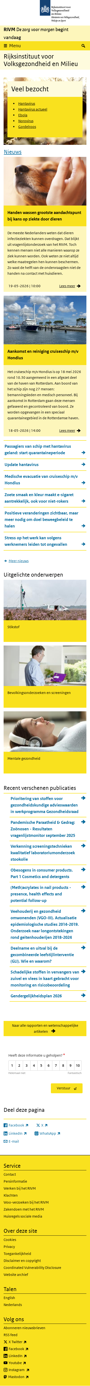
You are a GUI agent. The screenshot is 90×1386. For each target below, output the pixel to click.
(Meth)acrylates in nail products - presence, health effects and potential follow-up (41, 894)
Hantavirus (26, 103)
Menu (15, 45)
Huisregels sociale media (23, 1216)
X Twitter (28, 1342)
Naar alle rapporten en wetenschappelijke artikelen (45, 1028)
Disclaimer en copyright (22, 1260)
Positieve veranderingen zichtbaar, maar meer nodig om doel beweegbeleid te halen (41, 519)
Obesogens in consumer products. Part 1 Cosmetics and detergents (42, 873)
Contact (10, 1174)
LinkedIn (28, 1356)
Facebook (29, 1349)
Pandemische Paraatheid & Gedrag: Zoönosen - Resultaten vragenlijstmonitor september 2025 (43, 829)
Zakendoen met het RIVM (24, 1209)
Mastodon (29, 1377)
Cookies (10, 1239)
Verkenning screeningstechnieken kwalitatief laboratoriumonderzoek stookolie (43, 853)
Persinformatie (15, 1181)
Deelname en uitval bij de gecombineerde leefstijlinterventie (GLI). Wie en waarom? (42, 955)
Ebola (22, 115)
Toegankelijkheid (17, 1253)
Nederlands (13, 1304)
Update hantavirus (22, 464)
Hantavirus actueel (32, 109)
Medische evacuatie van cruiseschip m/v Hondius (41, 480)
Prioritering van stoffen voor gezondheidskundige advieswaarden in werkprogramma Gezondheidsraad (44, 805)
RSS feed (11, 1335)
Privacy (9, 1246)
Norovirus (25, 121)
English (9, 1297)
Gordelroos (27, 126)
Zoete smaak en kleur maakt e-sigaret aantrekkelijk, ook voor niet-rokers (39, 498)
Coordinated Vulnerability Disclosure (32, 1267)
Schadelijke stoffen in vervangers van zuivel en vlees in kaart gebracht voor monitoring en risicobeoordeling (45, 978)
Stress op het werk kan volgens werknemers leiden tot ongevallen (36, 541)
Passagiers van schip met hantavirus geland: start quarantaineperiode (38, 449)
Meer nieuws (19, 561)
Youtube (28, 1363)
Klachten (11, 1195)
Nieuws (13, 152)
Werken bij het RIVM (20, 1188)
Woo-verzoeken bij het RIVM (26, 1202)
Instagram (30, 1370)
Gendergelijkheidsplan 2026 (36, 996)
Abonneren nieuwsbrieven (24, 1328)
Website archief (16, 1274)
